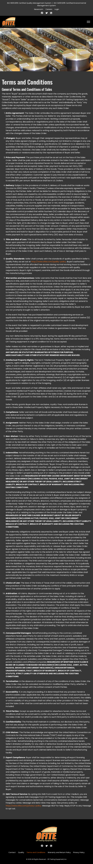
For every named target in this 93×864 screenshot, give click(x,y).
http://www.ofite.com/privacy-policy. (24, 805)
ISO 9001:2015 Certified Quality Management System (29, 3)
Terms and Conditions (36, 852)
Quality (21, 852)
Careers (49, 9)
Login (57, 9)
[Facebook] (42, 12)
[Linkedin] (51, 12)
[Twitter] (47, 12)
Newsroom (38, 9)
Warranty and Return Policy (59, 852)
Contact (12, 852)
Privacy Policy (79, 852)
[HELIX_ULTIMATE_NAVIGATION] (88, 21)
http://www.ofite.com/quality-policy (48, 261)
